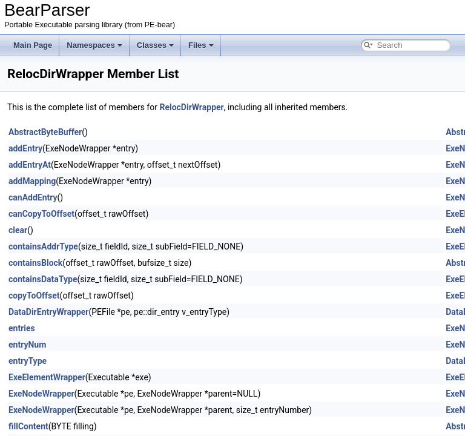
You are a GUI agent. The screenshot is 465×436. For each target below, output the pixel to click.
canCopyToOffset (41, 214)
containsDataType (42, 279)
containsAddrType (43, 246)
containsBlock (35, 263)
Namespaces (94, 45)
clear (17, 230)
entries (21, 328)
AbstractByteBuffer (45, 132)
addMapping (32, 181)
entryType (27, 361)
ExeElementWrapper (46, 377)
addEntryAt (29, 165)
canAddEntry (33, 197)
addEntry (25, 148)
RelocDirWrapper (191, 107)
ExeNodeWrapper (41, 393)
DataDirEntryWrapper (48, 312)
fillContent (28, 426)
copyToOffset (34, 295)
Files (201, 45)
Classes (155, 45)
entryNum (27, 344)
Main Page (32, 45)
